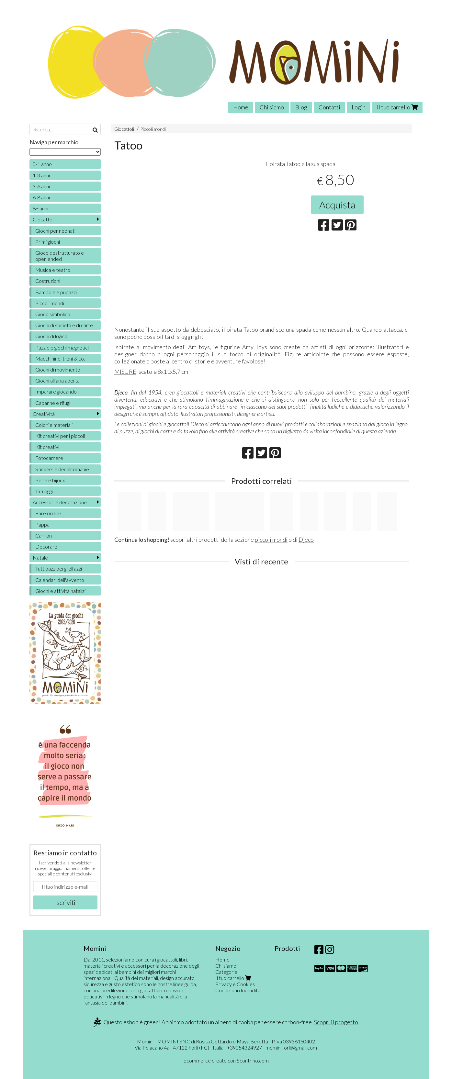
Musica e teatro (52, 270)
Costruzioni (47, 281)
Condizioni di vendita (237, 990)
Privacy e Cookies (235, 984)
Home (240, 107)
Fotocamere (49, 458)
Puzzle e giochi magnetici (62, 347)
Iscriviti (65, 902)
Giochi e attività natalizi (60, 591)
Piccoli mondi (153, 129)
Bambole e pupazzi (56, 292)
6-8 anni (41, 197)
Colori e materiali (54, 425)
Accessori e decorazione (60, 502)
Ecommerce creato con (226, 1060)
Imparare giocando (56, 391)
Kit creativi (47, 447)
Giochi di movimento (57, 369)
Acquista (337, 204)
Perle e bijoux (50, 480)
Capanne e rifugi (52, 403)
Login (359, 107)
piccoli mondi (271, 539)
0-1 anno (42, 164)
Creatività (44, 414)
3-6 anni (41, 186)
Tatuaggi (44, 491)
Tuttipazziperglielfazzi (58, 568)
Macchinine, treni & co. (60, 358)
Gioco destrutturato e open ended (59, 256)
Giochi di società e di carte (64, 325)
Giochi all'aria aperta (57, 380)
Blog (301, 107)
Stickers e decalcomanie (62, 469)
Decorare (46, 546)
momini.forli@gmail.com (291, 1047)
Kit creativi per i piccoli (60, 436)
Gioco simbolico (52, 314)
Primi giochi (47, 242)
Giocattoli (124, 129)
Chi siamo (272, 107)
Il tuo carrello (397, 107)
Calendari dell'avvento (59, 580)
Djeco (306, 539)
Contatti (329, 107)
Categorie (226, 972)
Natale (40, 557)
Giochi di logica (51, 336)
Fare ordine (48, 513)
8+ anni (40, 208)
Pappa (42, 524)
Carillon (43, 535)
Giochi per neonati (55, 231)
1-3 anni (41, 175)
